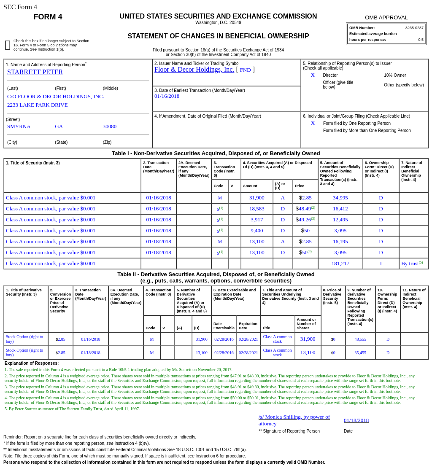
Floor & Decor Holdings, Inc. (194, 69)
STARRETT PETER (35, 71)
